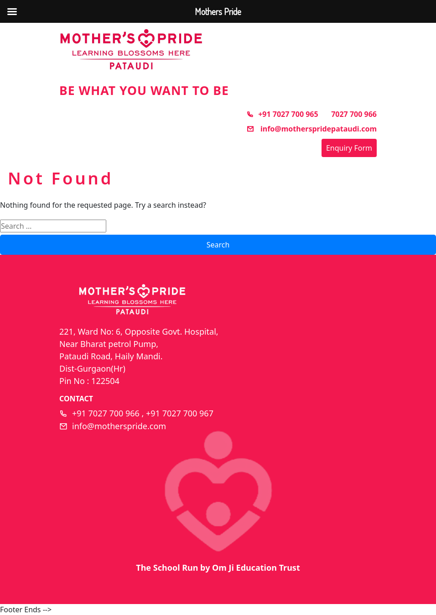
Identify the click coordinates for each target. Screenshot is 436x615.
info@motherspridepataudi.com (312, 129)
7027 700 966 (354, 114)
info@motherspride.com (119, 426)
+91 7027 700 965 (282, 114)
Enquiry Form (349, 148)
